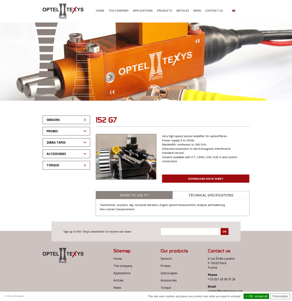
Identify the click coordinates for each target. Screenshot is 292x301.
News (197, 10)
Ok (225, 231)
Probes (66, 131)
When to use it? (134, 195)
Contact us (214, 10)
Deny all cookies (14, 296)
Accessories (66, 154)
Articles (182, 10)
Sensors (66, 120)
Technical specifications (210, 195)
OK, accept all (256, 296)
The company (119, 10)
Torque (66, 165)
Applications (143, 10)
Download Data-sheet (205, 178)
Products (164, 10)
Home (100, 10)
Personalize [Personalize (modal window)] (280, 296)
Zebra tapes (66, 142)
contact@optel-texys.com (225, 291)
